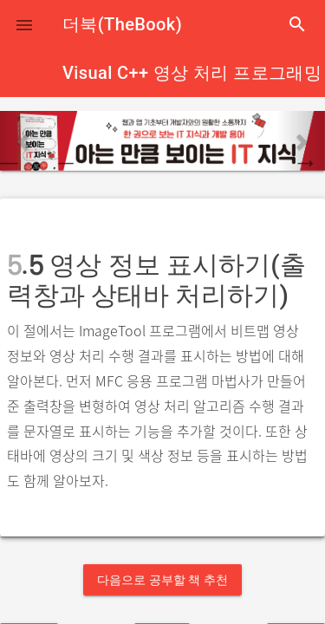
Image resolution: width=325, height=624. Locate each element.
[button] (24, 24)
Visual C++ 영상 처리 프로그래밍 (192, 72)
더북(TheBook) (122, 24)
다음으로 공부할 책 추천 (162, 580)
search (297, 24)
